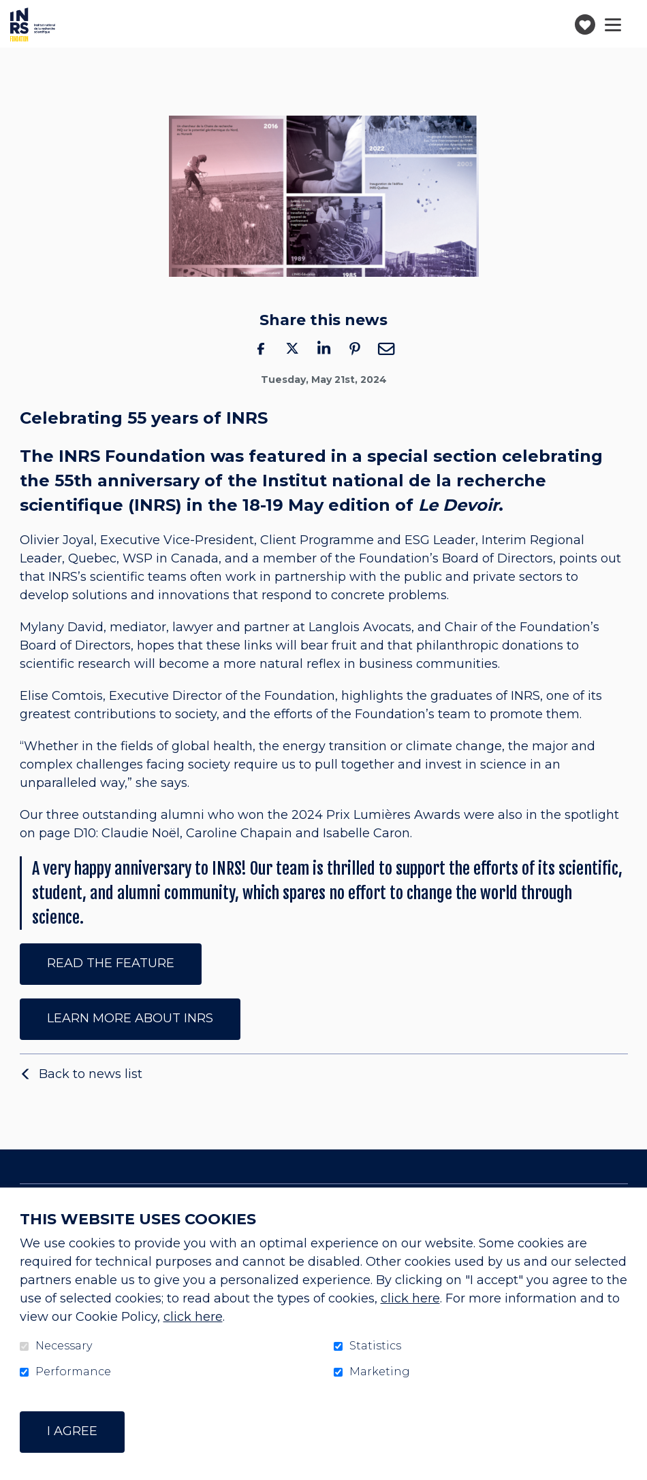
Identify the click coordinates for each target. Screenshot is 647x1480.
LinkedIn (323, 348)
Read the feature (110, 963)
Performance (73, 1372)
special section (432, 456)
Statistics (375, 1346)
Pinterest (355, 348)
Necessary (63, 1346)
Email (386, 348)
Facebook (261, 348)
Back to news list (90, 1073)
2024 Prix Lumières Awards (375, 815)
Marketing (379, 1372)
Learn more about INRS (130, 1018)
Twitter (292, 348)
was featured (268, 456)
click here (410, 1298)
